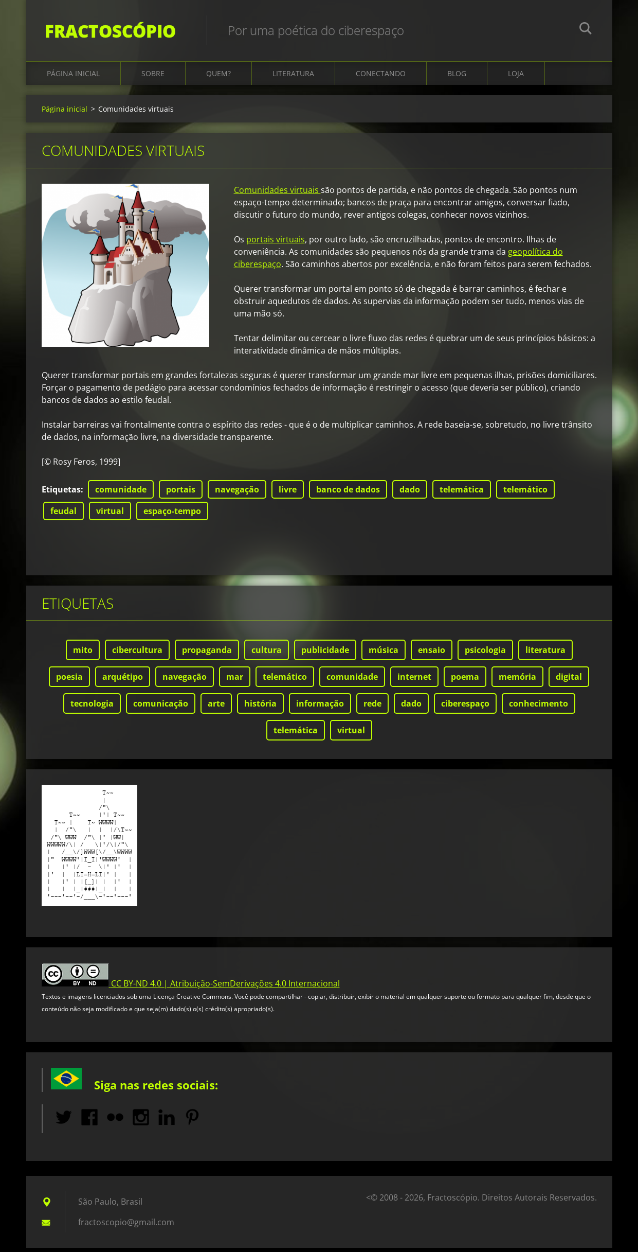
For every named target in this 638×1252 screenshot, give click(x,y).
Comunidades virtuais (277, 194)
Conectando (381, 78)
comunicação (160, 708)
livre (288, 494)
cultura (266, 654)
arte (216, 708)
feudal (63, 515)
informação (320, 708)
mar (234, 681)
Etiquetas (61, 494)
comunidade (121, 494)
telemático (525, 494)
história (260, 708)
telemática (462, 494)
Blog (456, 78)
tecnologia (92, 708)
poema (465, 681)
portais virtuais (275, 244)
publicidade (325, 654)
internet (414, 681)
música (383, 654)
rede (372, 708)
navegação (237, 494)
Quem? (218, 78)
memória (517, 681)
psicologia (485, 654)
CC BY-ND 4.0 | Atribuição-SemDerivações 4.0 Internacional (225, 988)
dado (409, 494)
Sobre (153, 78)
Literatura (293, 78)
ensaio (431, 654)
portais (180, 494)
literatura (545, 654)
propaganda (207, 654)
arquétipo (122, 681)
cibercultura (137, 654)
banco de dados (348, 494)
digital (569, 681)
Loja (516, 78)
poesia (69, 681)
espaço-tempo (172, 515)
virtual (110, 515)
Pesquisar (585, 30)
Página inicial (73, 78)
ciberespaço (465, 708)
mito (83, 654)
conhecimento (538, 708)
